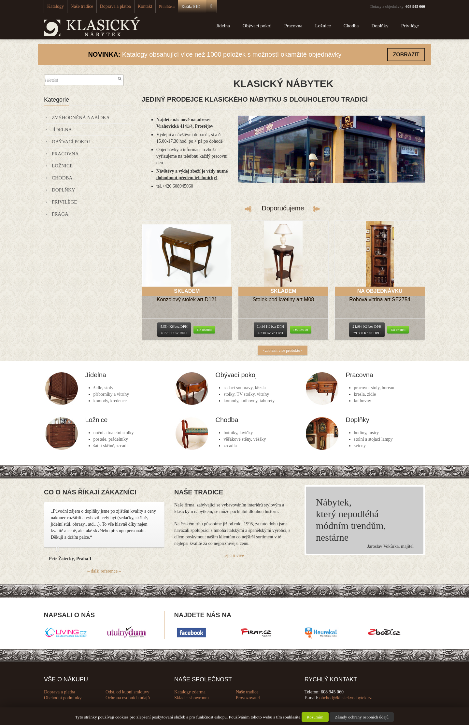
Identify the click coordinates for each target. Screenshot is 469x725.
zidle (371, 394)
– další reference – (104, 571)
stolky (229, 394)
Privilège (410, 25)
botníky (230, 432)
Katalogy (54, 6)
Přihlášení (155, 6)
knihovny (248, 400)
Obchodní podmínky (63, 697)
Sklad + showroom (191, 697)
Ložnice (323, 25)
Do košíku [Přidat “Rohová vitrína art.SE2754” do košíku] (398, 330)
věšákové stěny (237, 439)
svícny (360, 445)
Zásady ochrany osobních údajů (362, 717)
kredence (118, 400)
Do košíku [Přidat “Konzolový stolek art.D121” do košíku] (204, 330)
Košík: (187, 6)
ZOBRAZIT (406, 54)
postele (100, 439)
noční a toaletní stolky (113, 432)
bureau (388, 387)
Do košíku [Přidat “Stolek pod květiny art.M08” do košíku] (300, 330)
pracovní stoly (367, 387)
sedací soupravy (238, 387)
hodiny (360, 432)
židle (97, 387)
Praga (60, 214)
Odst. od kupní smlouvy (127, 691)
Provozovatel (248, 697)
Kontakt (134, 6)
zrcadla (123, 445)
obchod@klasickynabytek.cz (346, 697)
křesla (260, 387)
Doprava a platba (108, 6)
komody (100, 400)
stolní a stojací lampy (373, 439)
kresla (359, 394)
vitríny (263, 394)
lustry (373, 432)
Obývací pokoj (257, 25)
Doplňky (380, 25)
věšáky (259, 439)
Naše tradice (78, 6)
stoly (109, 387)
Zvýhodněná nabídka (81, 117)
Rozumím (315, 717)
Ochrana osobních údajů (128, 697)
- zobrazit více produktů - (283, 350)
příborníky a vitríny (111, 394)
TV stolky (246, 394)
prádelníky (118, 439)
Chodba (351, 25)
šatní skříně (103, 445)
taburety (267, 400)
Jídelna (223, 25)
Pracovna (293, 25)
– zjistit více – (235, 555)
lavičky (246, 432)
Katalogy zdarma (190, 691)
